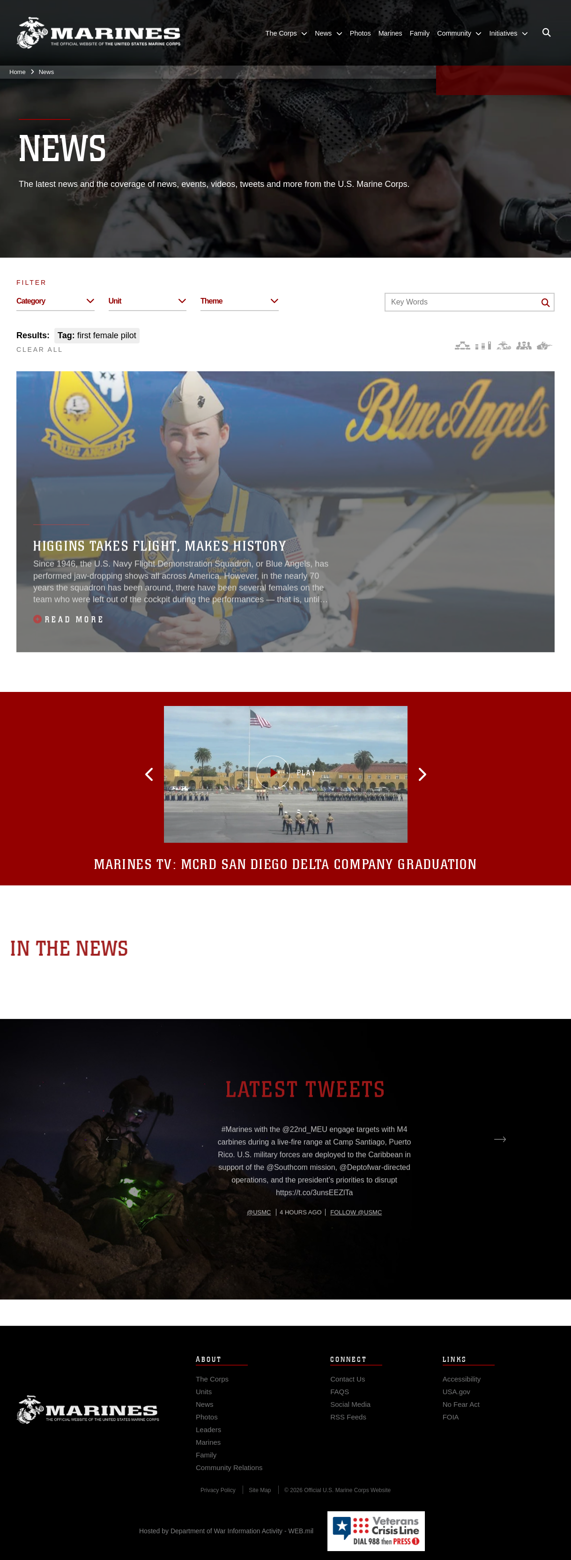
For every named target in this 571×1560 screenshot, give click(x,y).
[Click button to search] (545, 302)
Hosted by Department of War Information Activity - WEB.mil (226, 1531)
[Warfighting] (544, 345)
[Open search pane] (547, 33)
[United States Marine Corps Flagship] (98, 33)
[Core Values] (503, 345)
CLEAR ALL (39, 349)
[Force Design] (462, 345)
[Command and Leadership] (524, 345)
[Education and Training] (483, 345)
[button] (195, 774)
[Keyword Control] (470, 302)
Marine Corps (88, 1427)
